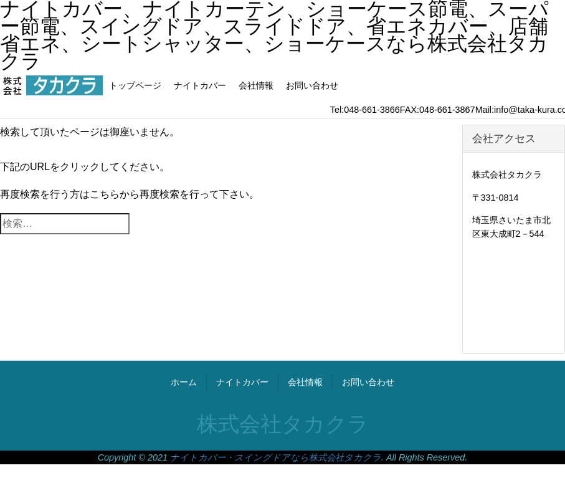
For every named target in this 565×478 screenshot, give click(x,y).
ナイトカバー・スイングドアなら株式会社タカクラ (275, 457)
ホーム (184, 382)
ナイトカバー (200, 85)
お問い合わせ (312, 85)
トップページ (135, 85)
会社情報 (256, 85)
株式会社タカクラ (283, 424)
